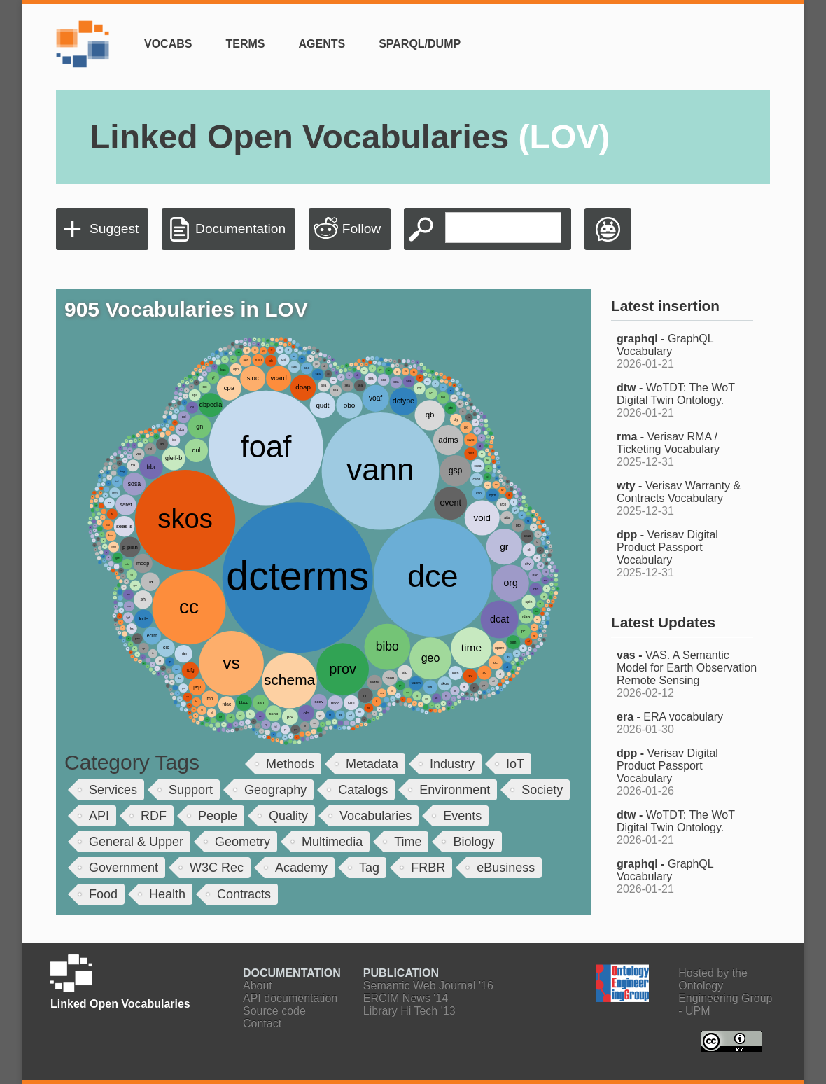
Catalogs (363, 790)
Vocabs (168, 44)
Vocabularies (376, 816)
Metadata (372, 764)
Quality (288, 816)
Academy (301, 868)
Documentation (240, 228)
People (217, 816)
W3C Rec (217, 868)
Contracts (244, 894)
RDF (154, 816)
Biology (473, 842)
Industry (452, 764)
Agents (321, 44)
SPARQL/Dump (420, 44)
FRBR (428, 868)
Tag (369, 868)
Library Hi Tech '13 (409, 1011)
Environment (454, 790)
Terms (245, 44)
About (257, 986)
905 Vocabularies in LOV (186, 309)
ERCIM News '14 (405, 998)
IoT (515, 764)
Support (191, 790)
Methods (290, 764)
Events (462, 816)
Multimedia (332, 842)
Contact (262, 1023)
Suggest (114, 228)
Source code (274, 1011)
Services (113, 790)
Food (103, 894)
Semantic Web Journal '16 (428, 986)
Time (407, 842)
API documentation (290, 998)
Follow (361, 228)
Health (167, 894)
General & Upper (136, 842)
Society (542, 790)
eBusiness (506, 868)
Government (123, 868)
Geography (275, 790)
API (99, 816)
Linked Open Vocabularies (350, 136)
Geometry (242, 842)
